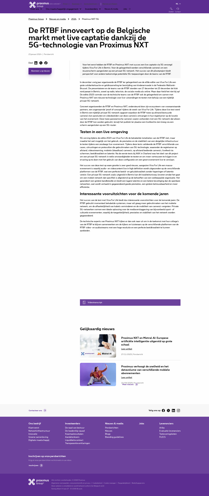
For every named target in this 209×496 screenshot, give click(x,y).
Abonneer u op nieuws (41, 71)
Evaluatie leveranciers (170, 431)
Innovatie (32, 434)
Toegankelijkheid (123, 483)
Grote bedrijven (90, 4)
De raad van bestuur (74, 428)
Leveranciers (166, 423)
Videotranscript (127, 302)
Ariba (162, 428)
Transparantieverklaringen (77, 443)
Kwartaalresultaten (74, 434)
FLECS (162, 437)
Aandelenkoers (72, 437)
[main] (104, 201)
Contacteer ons (36, 410)
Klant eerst (33, 428)
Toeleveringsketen (168, 434)
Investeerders (72, 423)
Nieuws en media (57, 19)
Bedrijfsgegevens (137, 483)
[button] (59, 10)
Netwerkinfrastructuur (39, 431)
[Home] (38, 10)
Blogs (107, 434)
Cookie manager (109, 483)
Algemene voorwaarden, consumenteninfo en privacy (69, 483)
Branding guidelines (114, 437)
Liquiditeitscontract (74, 440)
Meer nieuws (128, 393)
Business (76, 4)
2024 (73, 19)
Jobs (141, 423)
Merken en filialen (110, 4)
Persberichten (111, 428)
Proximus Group (36, 19)
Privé (65, 4)
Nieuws (108, 431)
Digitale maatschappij (38, 440)
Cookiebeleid (96, 483)
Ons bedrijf (34, 423)
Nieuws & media (114, 423)
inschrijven (34, 465)
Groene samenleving (38, 437)
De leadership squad (75, 431)
